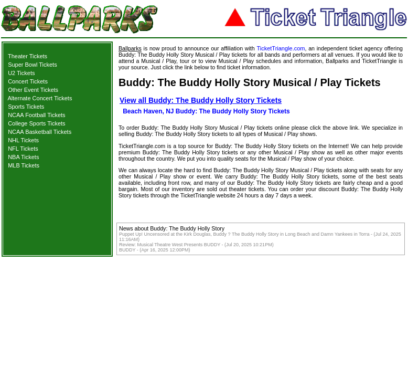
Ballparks (130, 48)
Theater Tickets (27, 56)
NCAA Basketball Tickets (39, 132)
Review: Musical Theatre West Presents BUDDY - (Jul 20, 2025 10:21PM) (196, 244)
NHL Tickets (23, 140)
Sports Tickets (26, 106)
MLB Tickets (23, 165)
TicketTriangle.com (280, 48)
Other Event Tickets (33, 90)
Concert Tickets (28, 81)
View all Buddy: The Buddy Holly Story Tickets (201, 100)
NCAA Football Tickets (36, 115)
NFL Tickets (23, 148)
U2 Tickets (21, 73)
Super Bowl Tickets (32, 64)
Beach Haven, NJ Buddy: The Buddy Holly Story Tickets (206, 111)
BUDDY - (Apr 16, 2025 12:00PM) (154, 250)
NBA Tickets (23, 157)
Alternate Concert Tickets (40, 98)
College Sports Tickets (36, 123)
